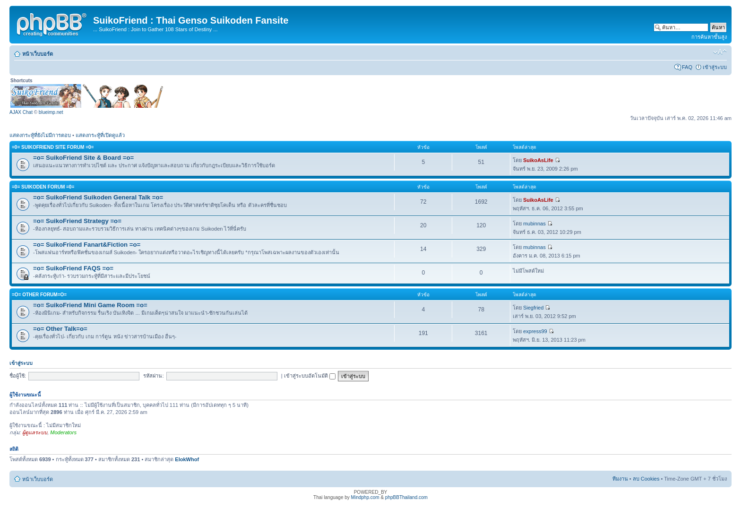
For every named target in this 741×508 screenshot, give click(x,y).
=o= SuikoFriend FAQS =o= (73, 268)
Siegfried (533, 307)
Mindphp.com (365, 497)
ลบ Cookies (646, 479)
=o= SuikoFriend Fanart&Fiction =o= (86, 244)
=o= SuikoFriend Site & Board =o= (83, 157)
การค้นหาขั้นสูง (709, 37)
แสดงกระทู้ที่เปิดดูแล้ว (100, 135)
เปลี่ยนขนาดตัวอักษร (720, 52)
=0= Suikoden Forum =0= (43, 186)
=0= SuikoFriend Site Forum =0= (53, 147)
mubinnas (534, 223)
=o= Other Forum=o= (39, 294)
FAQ (687, 67)
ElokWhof (187, 459)
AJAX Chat (21, 112)
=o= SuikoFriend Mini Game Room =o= (90, 305)
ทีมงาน (620, 479)
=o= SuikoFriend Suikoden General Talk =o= (98, 197)
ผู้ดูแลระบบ (34, 432)
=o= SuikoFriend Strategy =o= (77, 220)
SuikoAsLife (538, 160)
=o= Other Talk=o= (60, 328)
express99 (535, 331)
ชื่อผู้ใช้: (17, 376)
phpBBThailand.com (406, 497)
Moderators (63, 432)
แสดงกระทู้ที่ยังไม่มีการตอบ (40, 135)
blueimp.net (51, 112)
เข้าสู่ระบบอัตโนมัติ (310, 376)
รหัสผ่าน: (153, 376)
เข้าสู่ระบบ (715, 67)
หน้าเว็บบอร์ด (37, 54)
